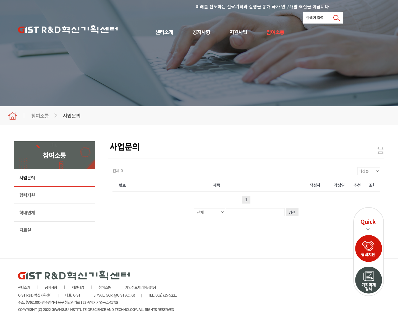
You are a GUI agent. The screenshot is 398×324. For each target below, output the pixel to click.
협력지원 (27, 195)
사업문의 (27, 177)
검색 (292, 212)
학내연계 (27, 212)
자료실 (25, 230)
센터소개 (164, 32)
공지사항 (201, 32)
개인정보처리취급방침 (140, 287)
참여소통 (275, 32)
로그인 (324, 18)
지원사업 (238, 32)
